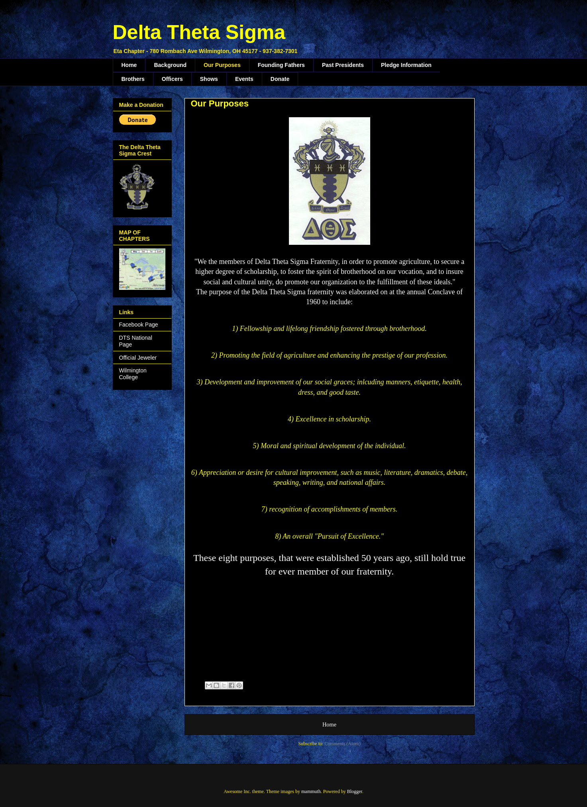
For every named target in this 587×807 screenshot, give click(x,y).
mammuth (311, 791)
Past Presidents (343, 65)
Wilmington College (133, 373)
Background (170, 65)
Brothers (133, 79)
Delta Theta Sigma (199, 32)
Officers (172, 79)
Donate (280, 79)
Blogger (354, 791)
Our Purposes (222, 65)
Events (244, 79)
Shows (209, 79)
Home (129, 65)
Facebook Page (138, 324)
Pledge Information (406, 65)
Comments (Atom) (342, 743)
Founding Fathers (281, 65)
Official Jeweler (138, 357)
